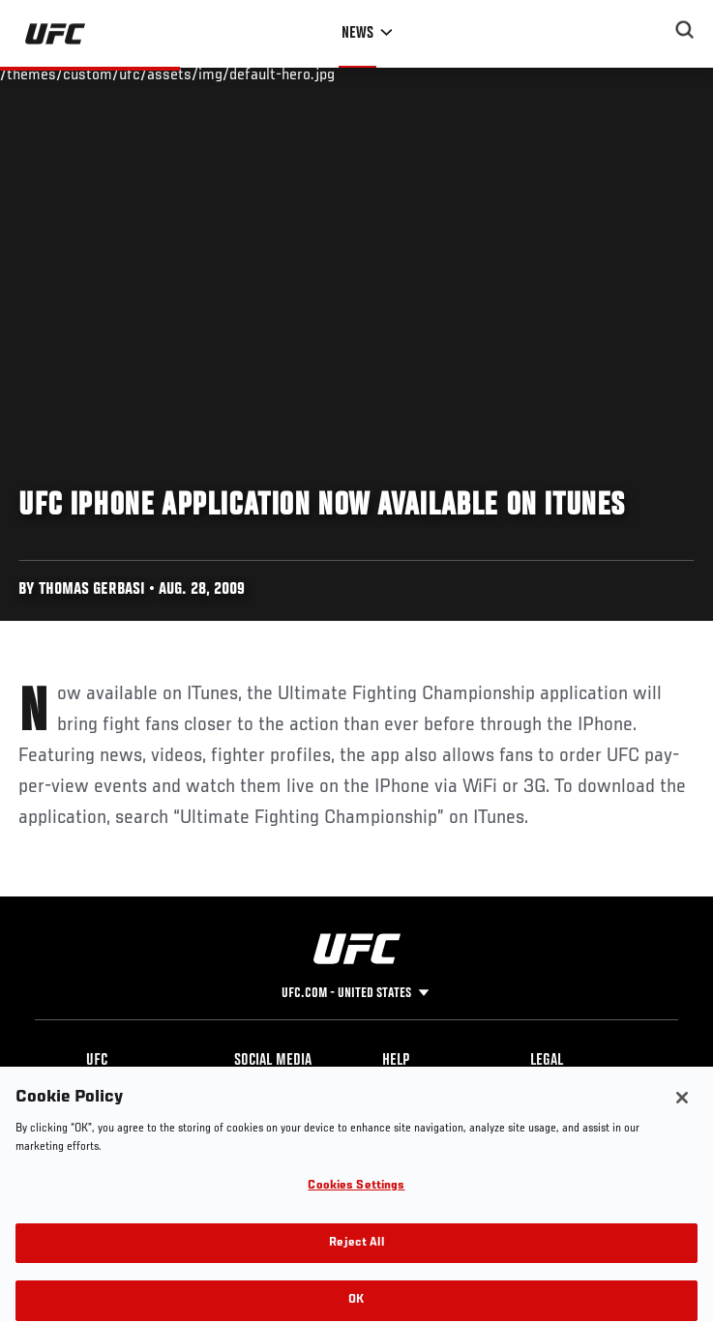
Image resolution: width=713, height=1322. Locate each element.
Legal (546, 1061)
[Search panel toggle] (685, 30)
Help (395, 1061)
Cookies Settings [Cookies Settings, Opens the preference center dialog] (356, 1205)
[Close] (682, 1117)
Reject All (356, 1261)
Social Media (273, 1061)
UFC (96, 1061)
